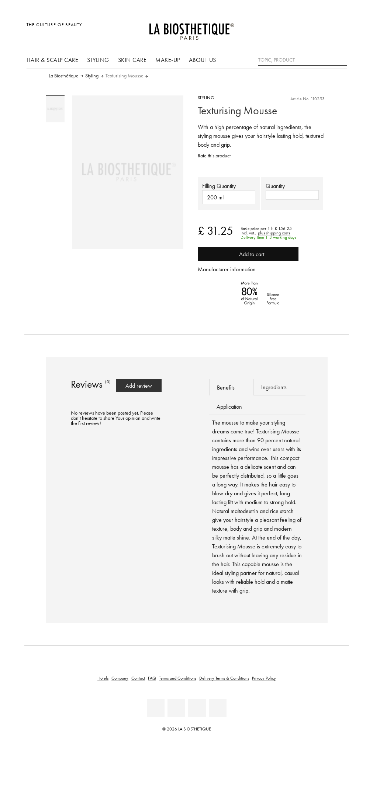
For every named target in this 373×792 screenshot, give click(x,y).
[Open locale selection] (305, 28)
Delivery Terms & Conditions (224, 678)
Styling (98, 59)
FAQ (152, 678)
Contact (138, 678)
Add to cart (248, 254)
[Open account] (322, 28)
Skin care (132, 59)
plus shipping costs (274, 233)
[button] (292, 195)
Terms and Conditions (177, 678)
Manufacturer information (227, 269)
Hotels (102, 678)
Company (119, 678)
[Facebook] (156, 708)
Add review (138, 385)
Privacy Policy (264, 678)
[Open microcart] (338, 28)
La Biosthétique (64, 75)
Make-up (167, 59)
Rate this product (214, 156)
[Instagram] (197, 708)
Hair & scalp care (53, 59)
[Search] (341, 59)
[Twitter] (218, 708)
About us (202, 59)
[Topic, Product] (302, 60)
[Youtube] (176, 708)
